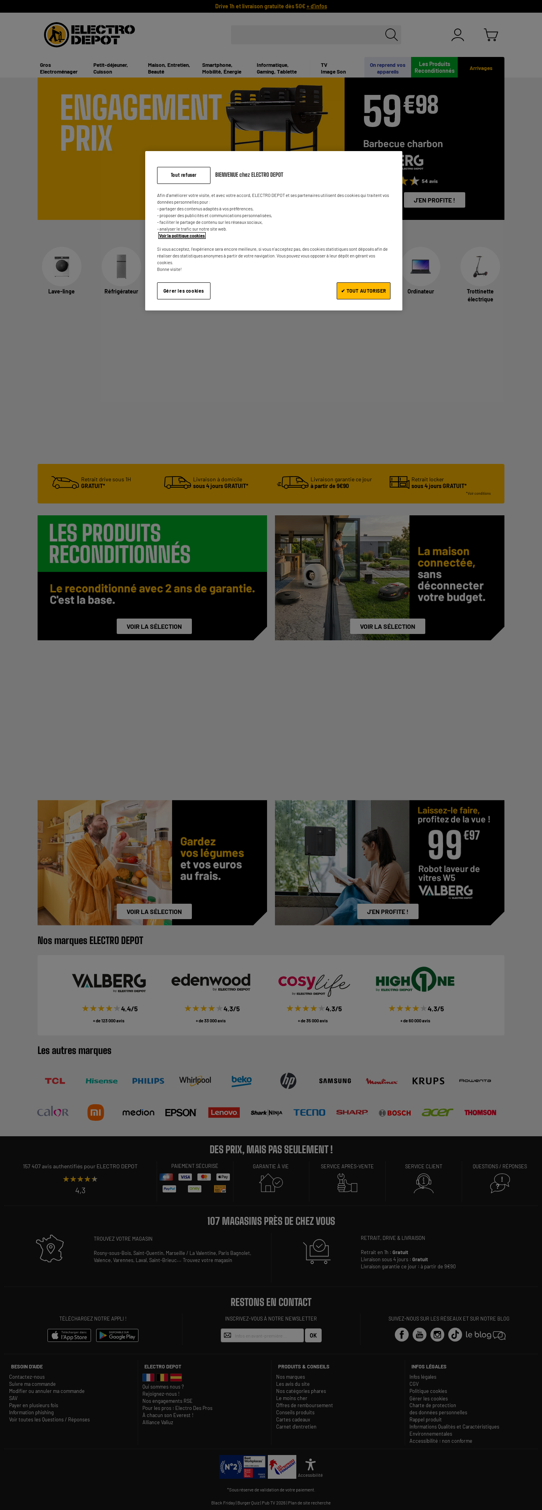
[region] (273, 230)
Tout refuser (184, 175)
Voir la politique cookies (182, 235)
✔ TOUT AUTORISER (363, 290)
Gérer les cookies (183, 290)
